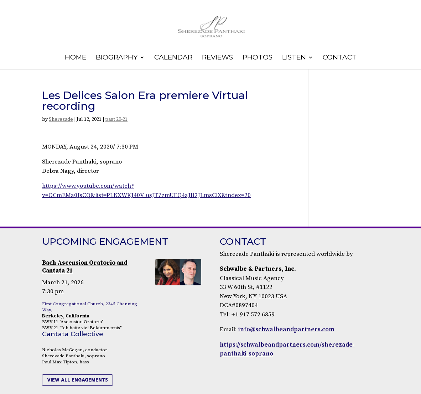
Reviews (217, 58)
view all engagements (77, 380)
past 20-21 (116, 119)
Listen (294, 58)
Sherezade (61, 119)
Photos (257, 58)
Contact (340, 58)
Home (75, 58)
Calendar (173, 58)
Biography (116, 58)
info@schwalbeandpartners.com (286, 329)
